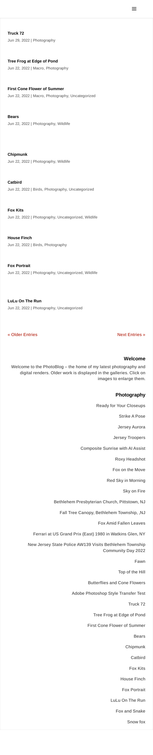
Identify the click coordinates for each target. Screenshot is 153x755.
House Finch (20, 238)
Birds (37, 189)
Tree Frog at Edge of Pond (33, 61)
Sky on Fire (134, 491)
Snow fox (136, 721)
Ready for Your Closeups (120, 405)
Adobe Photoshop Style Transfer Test (108, 593)
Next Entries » (131, 334)
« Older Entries (22, 334)
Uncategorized (83, 96)
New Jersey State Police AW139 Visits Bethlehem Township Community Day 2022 (86, 547)
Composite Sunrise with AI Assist (113, 448)
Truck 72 (16, 33)
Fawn (140, 561)
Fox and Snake (130, 711)
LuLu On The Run (25, 301)
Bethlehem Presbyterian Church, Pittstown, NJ (99, 501)
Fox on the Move (129, 469)
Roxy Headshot (130, 459)
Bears (13, 116)
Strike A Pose (132, 416)
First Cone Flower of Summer (36, 89)
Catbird (15, 182)
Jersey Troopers (129, 437)
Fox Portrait (19, 265)
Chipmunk (17, 154)
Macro (38, 68)
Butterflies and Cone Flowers (116, 582)
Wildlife (63, 124)
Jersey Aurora (131, 427)
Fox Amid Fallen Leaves (121, 523)
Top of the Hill (131, 572)
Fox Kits (16, 210)
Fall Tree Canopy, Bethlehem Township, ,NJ (102, 512)
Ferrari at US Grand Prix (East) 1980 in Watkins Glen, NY (89, 534)
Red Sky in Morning (126, 480)
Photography (44, 40)
